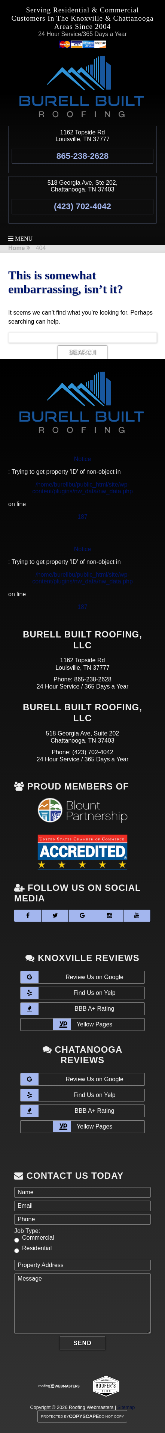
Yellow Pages (83, 1024)
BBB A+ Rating (67, 1009)
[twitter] (55, 916)
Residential (37, 1248)
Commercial (38, 1237)
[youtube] (136, 916)
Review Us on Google (72, 977)
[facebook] (27, 916)
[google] (82, 916)
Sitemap (126, 1407)
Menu (20, 238)
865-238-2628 (82, 156)
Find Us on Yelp (68, 993)
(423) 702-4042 (82, 206)
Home (16, 248)
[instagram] (109, 916)
